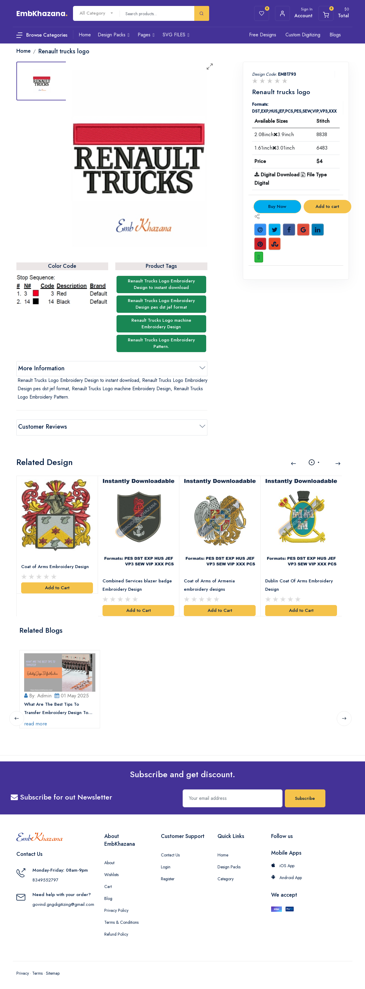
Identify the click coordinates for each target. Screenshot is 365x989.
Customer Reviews (42, 426)
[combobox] (96, 13)
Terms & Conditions (121, 920)
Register (168, 877)
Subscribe (305, 796)
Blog (108, 896)
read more (35, 721)
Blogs (335, 34)
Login (165, 865)
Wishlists (111, 873)
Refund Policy (116, 932)
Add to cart (327, 206)
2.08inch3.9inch (274, 134)
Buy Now (277, 206)
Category (226, 877)
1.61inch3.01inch (274, 147)
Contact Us (170, 853)
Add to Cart (57, 586)
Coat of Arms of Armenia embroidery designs (209, 583)
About (109, 861)
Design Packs (229, 865)
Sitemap (53, 971)
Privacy (22, 971)
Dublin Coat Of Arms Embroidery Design (299, 583)
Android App (286, 875)
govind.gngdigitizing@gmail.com (63, 902)
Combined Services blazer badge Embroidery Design (137, 583)
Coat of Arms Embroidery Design (55, 565)
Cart (108, 884)
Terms (37, 971)
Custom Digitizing (302, 34)
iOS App (282, 864)
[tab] (41, 81)
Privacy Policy (116, 908)
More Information (41, 368)
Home (223, 853)
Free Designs (262, 34)
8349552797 (45, 878)
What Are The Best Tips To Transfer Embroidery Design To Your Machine (56, 707)
